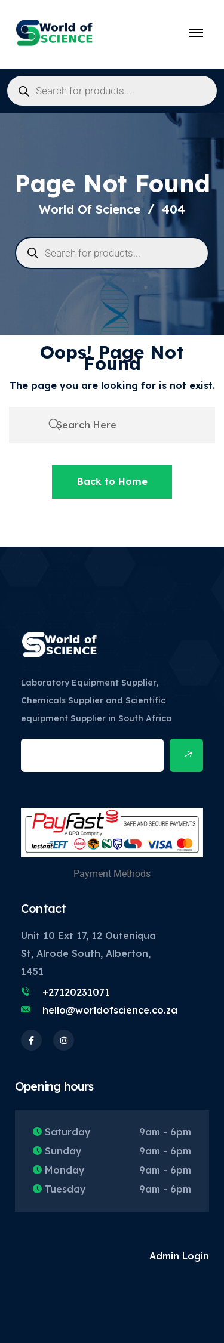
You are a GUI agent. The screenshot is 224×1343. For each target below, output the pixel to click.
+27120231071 (76, 992)
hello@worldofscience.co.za (109, 1010)
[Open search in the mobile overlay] (112, 91)
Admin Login (179, 1256)
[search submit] (54, 425)
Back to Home (112, 481)
